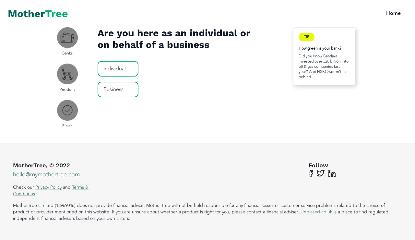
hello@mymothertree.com (46, 174)
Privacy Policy (48, 187)
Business (113, 89)
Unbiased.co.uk (316, 212)
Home (393, 14)
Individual (114, 69)
